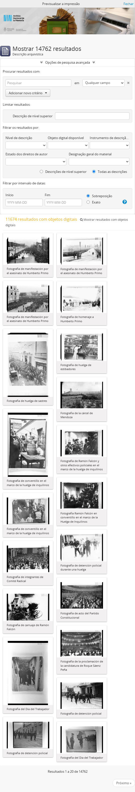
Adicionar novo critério (28, 93)
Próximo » (123, 783)
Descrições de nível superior (63, 171)
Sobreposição (99, 196)
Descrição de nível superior (32, 116)
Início (10, 195)
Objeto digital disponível (66, 138)
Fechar (129, 4)
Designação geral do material (90, 154)
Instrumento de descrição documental (110, 138)
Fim (47, 195)
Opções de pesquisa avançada (67, 62)
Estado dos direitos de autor (27, 154)
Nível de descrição (19, 138)
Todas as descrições (109, 171)
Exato (93, 202)
